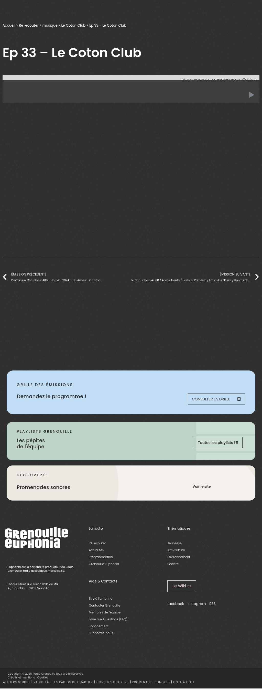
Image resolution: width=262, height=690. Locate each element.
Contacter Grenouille (104, 607)
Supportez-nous (101, 635)
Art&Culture (176, 552)
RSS (212, 605)
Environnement (178, 559)
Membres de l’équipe (105, 614)
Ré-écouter (29, 25)
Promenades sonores (151, 684)
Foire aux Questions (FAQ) (108, 621)
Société (173, 566)
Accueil (9, 25)
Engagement (98, 628)
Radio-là (41, 684)
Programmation (101, 559)
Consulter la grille (216, 399)
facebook (175, 605)
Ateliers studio (16, 684)
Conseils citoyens (112, 684)
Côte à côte (184, 684)
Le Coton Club (73, 25)
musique (50, 25)
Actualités (96, 552)
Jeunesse (174, 545)
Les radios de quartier (73, 684)
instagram (197, 605)
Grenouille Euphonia (104, 566)
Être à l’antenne (100, 600)
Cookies (42, 679)
